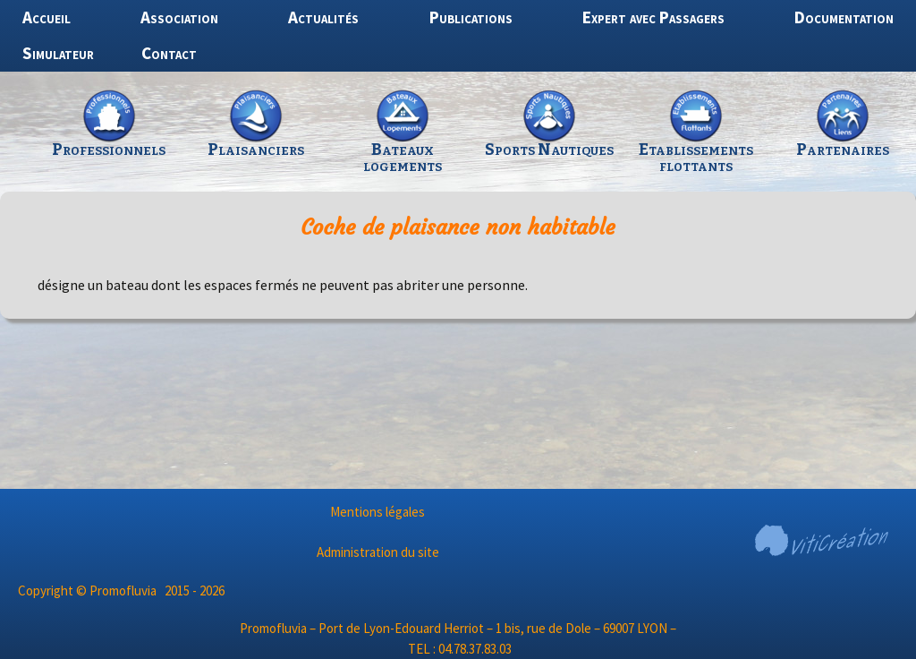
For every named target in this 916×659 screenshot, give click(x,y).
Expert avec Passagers (653, 17)
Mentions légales (377, 511)
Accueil (46, 17)
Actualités (323, 17)
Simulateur (58, 53)
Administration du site (378, 552)
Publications (471, 17)
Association (179, 17)
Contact (169, 53)
